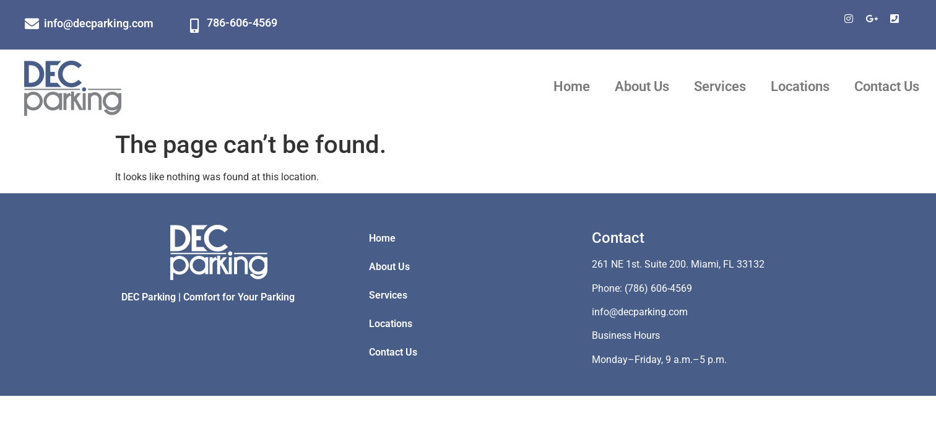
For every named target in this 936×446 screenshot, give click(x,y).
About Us (642, 86)
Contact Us (886, 86)
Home (571, 86)
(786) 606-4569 (658, 288)
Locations (800, 86)
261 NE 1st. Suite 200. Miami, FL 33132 (678, 264)
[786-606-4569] (195, 26)
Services (720, 86)
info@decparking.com (99, 23)
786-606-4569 (242, 22)
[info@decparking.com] (32, 24)
